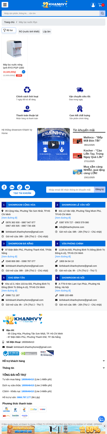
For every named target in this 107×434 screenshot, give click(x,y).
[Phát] (53, 145)
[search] (102, 13)
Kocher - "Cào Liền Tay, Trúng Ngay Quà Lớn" (93, 154)
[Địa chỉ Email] (75, 190)
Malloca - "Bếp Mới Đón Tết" (93, 139)
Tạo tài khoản (22, 193)
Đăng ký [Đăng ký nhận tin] (100, 189)
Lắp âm (47, 31)
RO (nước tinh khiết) (29, 31)
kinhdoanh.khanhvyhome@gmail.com (32, 347)
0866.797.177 (24, 397)
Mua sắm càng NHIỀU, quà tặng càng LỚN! (94, 170)
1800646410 (28, 342)
